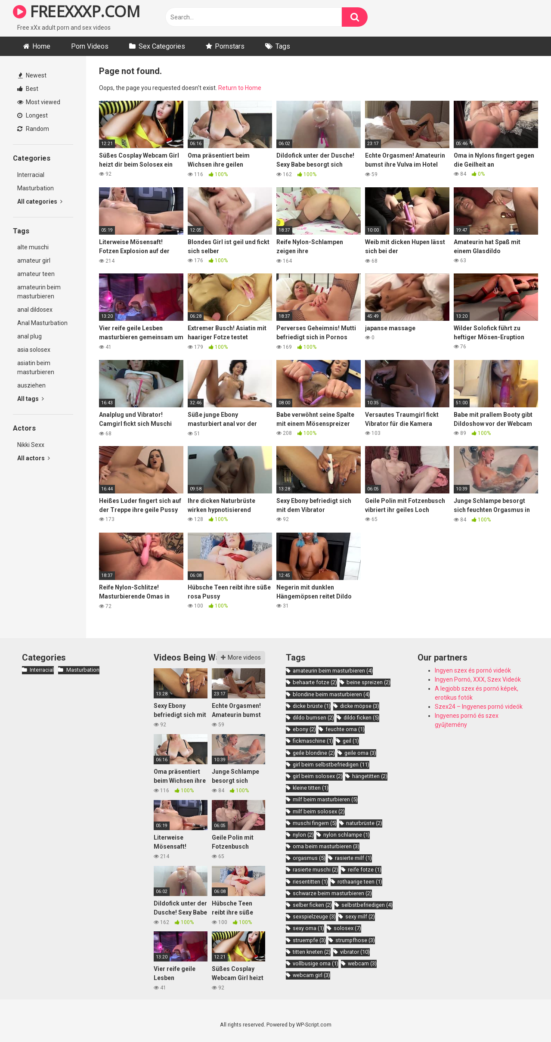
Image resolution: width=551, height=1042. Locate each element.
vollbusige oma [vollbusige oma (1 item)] (315, 963)
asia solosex (33, 349)
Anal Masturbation (42, 322)
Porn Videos (89, 46)
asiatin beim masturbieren (35, 367)
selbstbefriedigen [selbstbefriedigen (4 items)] (367, 905)
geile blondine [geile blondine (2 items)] (314, 753)
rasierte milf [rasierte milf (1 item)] (353, 858)
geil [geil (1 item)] (351, 741)
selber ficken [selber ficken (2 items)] (312, 905)
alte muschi (33, 247)
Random (33, 128)
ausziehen (31, 385)
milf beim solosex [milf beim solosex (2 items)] (319, 811)
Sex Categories (162, 46)
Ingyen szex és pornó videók (473, 670)
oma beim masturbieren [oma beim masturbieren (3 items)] (326, 846)
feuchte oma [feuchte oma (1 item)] (345, 729)
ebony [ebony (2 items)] (304, 729)
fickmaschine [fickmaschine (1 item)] (313, 741)
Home (41, 46)
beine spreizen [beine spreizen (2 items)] (368, 682)
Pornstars (230, 46)
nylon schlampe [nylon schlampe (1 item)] (346, 834)
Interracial (30, 174)
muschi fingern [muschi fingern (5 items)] (315, 823)
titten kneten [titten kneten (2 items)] (312, 952)
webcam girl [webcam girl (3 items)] (311, 975)
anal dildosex (35, 309)
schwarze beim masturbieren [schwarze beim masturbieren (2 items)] (332, 893)
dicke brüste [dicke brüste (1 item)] (312, 706)
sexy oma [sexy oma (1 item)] (308, 928)
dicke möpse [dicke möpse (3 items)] (359, 706)
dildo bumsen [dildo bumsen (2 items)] (313, 717)
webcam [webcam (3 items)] (362, 963)
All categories (39, 201)
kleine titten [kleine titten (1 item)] (310, 788)
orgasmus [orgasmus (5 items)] (309, 858)
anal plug (29, 336)
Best (27, 88)
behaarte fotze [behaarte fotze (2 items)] (315, 682)
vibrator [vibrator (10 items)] (355, 952)
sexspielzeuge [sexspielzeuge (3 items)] (314, 916)
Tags (283, 46)
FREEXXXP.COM (76, 11)
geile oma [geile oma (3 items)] (360, 753)
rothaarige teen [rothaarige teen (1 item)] (359, 881)
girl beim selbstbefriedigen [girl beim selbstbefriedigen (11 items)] (331, 764)
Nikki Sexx (30, 444)
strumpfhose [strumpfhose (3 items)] (355, 940)
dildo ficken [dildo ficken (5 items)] (361, 717)
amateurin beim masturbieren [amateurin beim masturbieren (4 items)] (333, 670)
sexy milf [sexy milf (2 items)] (360, 916)
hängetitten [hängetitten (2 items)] (369, 776)
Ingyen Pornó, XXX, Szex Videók (478, 679)
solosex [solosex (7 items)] (347, 928)
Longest (32, 115)
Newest (32, 75)
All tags (30, 398)
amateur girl (33, 260)
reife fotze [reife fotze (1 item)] (364, 869)
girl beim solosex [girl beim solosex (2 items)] (318, 776)
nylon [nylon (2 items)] (303, 834)
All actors (33, 458)
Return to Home (239, 87)
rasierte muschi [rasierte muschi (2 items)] (315, 869)
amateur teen (36, 273)
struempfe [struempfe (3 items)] (309, 940)
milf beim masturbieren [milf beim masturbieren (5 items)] (325, 799)
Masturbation (35, 188)
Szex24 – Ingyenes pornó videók (479, 706)
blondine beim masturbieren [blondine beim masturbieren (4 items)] (331, 694)
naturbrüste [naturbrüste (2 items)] (364, 823)
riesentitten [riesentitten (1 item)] (310, 881)
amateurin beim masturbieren (39, 292)
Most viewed (38, 102)
